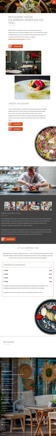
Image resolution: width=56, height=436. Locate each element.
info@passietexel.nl (8, 399)
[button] (3, 186)
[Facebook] (5, 424)
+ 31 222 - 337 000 (7, 397)
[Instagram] (5, 422)
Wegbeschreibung (8, 415)
